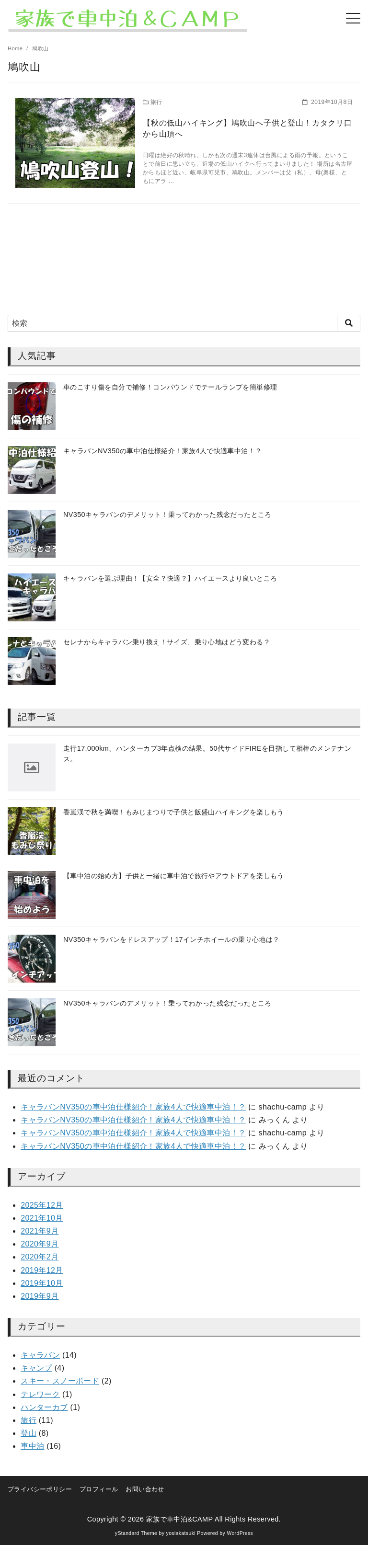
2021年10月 (42, 1218)
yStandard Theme (136, 1533)
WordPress (240, 1533)
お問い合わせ (145, 1489)
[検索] (184, 323)
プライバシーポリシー (40, 1489)
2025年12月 (42, 1205)
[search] (348, 323)
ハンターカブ (44, 1407)
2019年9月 (39, 1296)
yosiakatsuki (181, 1533)
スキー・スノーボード (60, 1381)
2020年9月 (39, 1244)
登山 (28, 1433)
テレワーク (40, 1394)
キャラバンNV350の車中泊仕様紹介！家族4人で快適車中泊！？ (133, 1107)
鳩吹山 (40, 48)
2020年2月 (39, 1257)
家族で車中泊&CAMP (179, 1519)
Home (16, 48)
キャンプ (36, 1368)
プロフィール (99, 1489)
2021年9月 (39, 1231)
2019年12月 (42, 1270)
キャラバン (40, 1355)
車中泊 (32, 1446)
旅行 (28, 1420)
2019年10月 (42, 1283)
